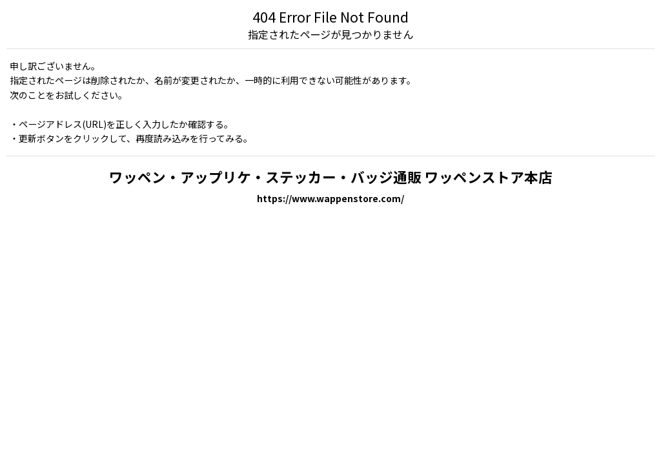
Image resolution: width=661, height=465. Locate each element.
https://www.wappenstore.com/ (330, 198)
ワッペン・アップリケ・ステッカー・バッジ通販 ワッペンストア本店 (331, 177)
